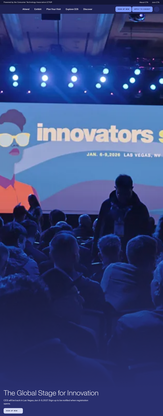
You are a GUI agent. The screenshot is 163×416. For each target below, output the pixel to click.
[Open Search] (156, 9)
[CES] (11, 9)
